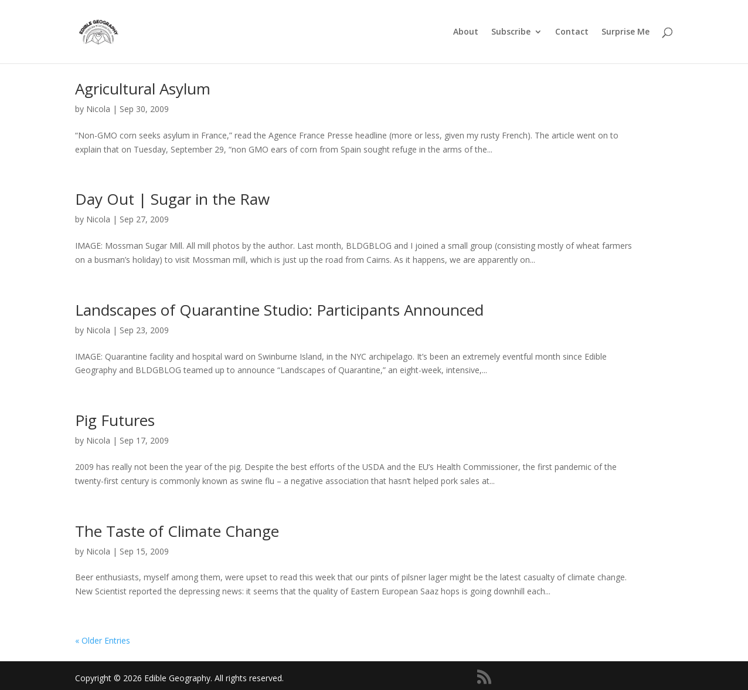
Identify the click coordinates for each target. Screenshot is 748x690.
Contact (572, 32)
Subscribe (511, 32)
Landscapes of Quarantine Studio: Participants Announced (279, 309)
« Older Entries (102, 640)
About (465, 32)
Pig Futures (115, 420)
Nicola (98, 108)
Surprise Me (625, 32)
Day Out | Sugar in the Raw (172, 198)
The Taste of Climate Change (177, 531)
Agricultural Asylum (142, 88)
